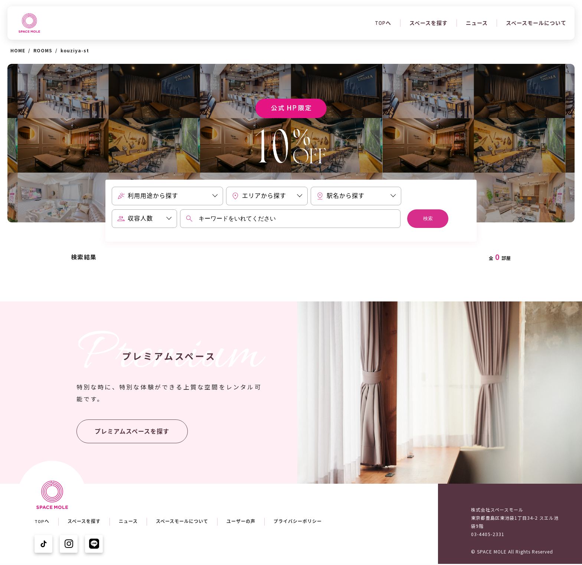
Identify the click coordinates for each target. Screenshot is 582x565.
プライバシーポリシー (298, 521)
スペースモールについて (536, 23)
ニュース (477, 23)
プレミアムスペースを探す (132, 431)
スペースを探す (428, 23)
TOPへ (383, 23)
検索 (428, 218)
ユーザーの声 (240, 521)
